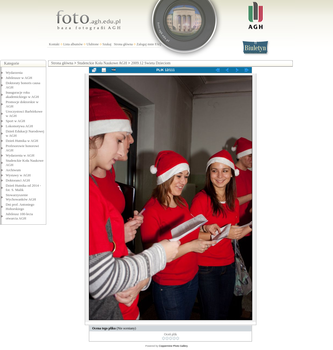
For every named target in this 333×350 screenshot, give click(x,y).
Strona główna (123, 44)
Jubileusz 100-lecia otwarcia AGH (19, 216)
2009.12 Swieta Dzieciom (150, 63)
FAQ (158, 44)
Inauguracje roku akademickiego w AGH (22, 94)
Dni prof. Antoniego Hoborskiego (20, 206)
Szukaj (106, 44)
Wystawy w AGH (18, 175)
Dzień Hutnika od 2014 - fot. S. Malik (23, 187)
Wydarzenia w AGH (20, 155)
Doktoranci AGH (18, 180)
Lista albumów (73, 44)
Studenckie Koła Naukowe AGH (102, 63)
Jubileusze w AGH (19, 78)
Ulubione (92, 44)
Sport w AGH (15, 121)
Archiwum (13, 170)
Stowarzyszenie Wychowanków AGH (21, 197)
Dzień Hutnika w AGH (22, 141)
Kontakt (54, 44)
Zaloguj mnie (145, 44)
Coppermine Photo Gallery (173, 346)
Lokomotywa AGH (19, 126)
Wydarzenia (14, 73)
